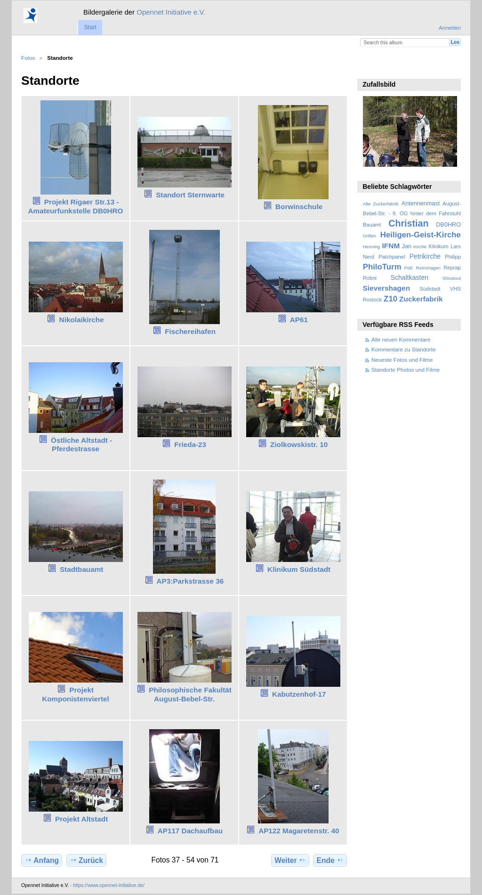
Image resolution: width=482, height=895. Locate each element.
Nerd (368, 257)
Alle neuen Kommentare (400, 339)
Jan (406, 246)
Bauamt (372, 225)
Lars (455, 246)
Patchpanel (391, 257)
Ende (330, 860)
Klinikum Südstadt (298, 569)
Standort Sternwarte (190, 195)
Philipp (453, 257)
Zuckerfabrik (421, 299)
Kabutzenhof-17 (299, 694)
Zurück (86, 860)
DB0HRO (448, 224)
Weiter (290, 860)
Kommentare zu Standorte (403, 349)
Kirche (419, 246)
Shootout (451, 278)
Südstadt (429, 289)
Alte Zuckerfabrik (381, 203)
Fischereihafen (190, 331)
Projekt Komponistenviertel (75, 694)
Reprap (452, 267)
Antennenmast (421, 203)
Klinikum (438, 246)
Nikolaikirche (81, 320)
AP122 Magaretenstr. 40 (298, 831)
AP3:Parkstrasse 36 (190, 581)
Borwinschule (298, 207)
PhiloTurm (382, 266)
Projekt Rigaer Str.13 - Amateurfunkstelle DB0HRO (75, 206)
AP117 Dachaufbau (190, 831)
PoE (408, 267)
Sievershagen (386, 288)
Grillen (369, 235)
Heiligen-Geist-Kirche (420, 234)
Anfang (41, 860)
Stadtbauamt (81, 569)
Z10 (390, 298)
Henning (371, 246)
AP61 (299, 320)
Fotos (28, 58)
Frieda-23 (190, 444)
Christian (408, 223)
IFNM (391, 246)
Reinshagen (428, 267)
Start (90, 27)
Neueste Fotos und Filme (402, 360)
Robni (370, 278)
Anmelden (450, 28)
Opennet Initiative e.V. (171, 12)
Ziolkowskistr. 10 (299, 444)
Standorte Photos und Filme (405, 369)
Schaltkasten (409, 277)
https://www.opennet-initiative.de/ (109, 885)
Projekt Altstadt (81, 819)
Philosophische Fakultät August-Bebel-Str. (190, 694)
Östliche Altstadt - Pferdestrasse (81, 444)
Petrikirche (425, 256)
